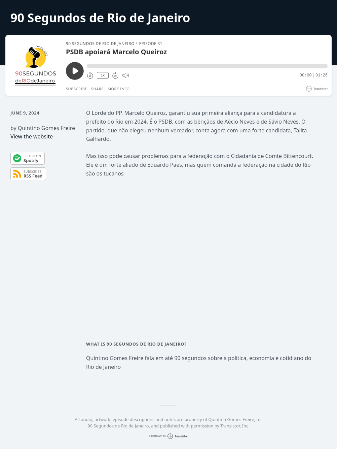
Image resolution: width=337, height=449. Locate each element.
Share (97, 88)
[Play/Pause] (35, 65)
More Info (119, 88)
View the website (31, 136)
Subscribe (76, 88)
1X (103, 75)
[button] (207, 66)
